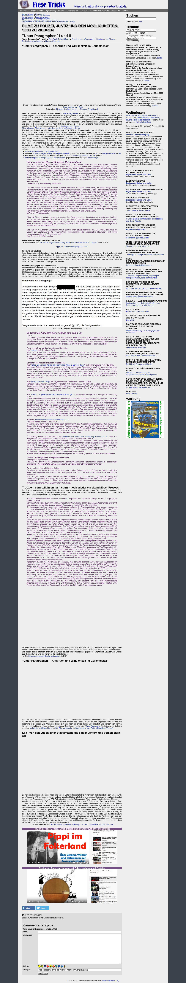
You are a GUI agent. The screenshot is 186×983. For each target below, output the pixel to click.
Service (125, 10)
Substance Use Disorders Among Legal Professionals (85, 437)
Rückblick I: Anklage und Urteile (139, 364)
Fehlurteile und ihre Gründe (64, 21)
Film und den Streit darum (66, 109)
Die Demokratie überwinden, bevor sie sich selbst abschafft (143, 119)
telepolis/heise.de (62, 153)
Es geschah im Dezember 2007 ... (139, 387)
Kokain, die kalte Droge (40, 382)
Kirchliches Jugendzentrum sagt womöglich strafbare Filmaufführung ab (68, 242)
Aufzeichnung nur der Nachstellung (65, 824)
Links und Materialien (53, 41)
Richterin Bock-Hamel (89, 109)
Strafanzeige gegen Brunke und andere (44, 656)
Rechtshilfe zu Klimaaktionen (137, 312)
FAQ (117, 981)
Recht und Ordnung (43, 21)
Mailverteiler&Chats (143, 122)
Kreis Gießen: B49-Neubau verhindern (141, 116)
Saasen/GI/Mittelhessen (99, 10)
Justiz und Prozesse (42, 18)
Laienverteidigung (41, 17)
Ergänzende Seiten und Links (138, 175)
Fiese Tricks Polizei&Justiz (59, 39)
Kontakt (104, 981)
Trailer (84, 824)
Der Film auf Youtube (63, 728)
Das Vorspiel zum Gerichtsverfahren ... (141, 356)
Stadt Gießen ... (132, 394)
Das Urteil (130, 320)
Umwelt (61, 10)
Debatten (84, 10)
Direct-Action (24, 10)
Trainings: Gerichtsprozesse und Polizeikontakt (145, 255)
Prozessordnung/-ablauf (135, 229)
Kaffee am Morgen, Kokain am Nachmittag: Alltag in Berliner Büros (57, 365)
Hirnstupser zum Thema (105, 39)
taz (119, 153)
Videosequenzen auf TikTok (84, 156)
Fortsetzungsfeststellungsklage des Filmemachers (45, 158)
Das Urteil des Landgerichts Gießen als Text (143, 288)
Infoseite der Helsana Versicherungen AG (51, 420)
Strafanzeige (93, 158)
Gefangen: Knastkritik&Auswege (139, 265)
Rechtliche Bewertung (34, 151)
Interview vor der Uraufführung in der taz (64, 128)
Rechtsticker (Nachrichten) (32, 41)
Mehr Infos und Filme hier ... (33, 128)
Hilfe (140, 21)
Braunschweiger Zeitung (42, 153)
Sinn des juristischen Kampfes (138, 246)
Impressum (111, 981)
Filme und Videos (39, 20)
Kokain (33, 350)
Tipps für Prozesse (42, 16)
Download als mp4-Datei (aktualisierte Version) (94, 728)
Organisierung (50, 10)
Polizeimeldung (52, 151)
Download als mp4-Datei (73, 107)
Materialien (116, 10)
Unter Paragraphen (70, 113)
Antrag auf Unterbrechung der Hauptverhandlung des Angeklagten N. (141, 374)
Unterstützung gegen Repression (139, 297)
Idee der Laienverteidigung (137, 135)
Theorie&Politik (72, 10)
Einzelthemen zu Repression (82, 39)
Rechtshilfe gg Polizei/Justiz (137, 238)
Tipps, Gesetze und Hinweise (138, 210)
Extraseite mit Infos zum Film (101, 824)
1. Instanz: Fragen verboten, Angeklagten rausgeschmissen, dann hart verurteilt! (142, 277)
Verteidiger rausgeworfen (136, 347)
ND (97, 153)
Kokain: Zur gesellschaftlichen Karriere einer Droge (51, 394)
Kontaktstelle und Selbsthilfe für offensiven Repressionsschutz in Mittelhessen (143, 304)
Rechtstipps (39, 14)
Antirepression (37, 10)
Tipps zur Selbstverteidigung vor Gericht (72, 247)
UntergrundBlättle (108, 153)
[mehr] (159, 58)
